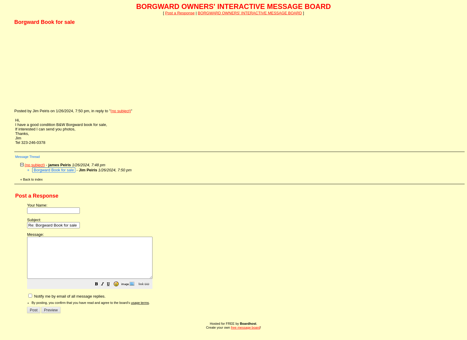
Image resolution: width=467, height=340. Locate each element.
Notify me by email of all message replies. (66, 304)
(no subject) (120, 111)
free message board (245, 335)
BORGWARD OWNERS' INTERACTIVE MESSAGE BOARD (250, 13)
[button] (111, 293)
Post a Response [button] (179, 13)
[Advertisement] (59, 66)
